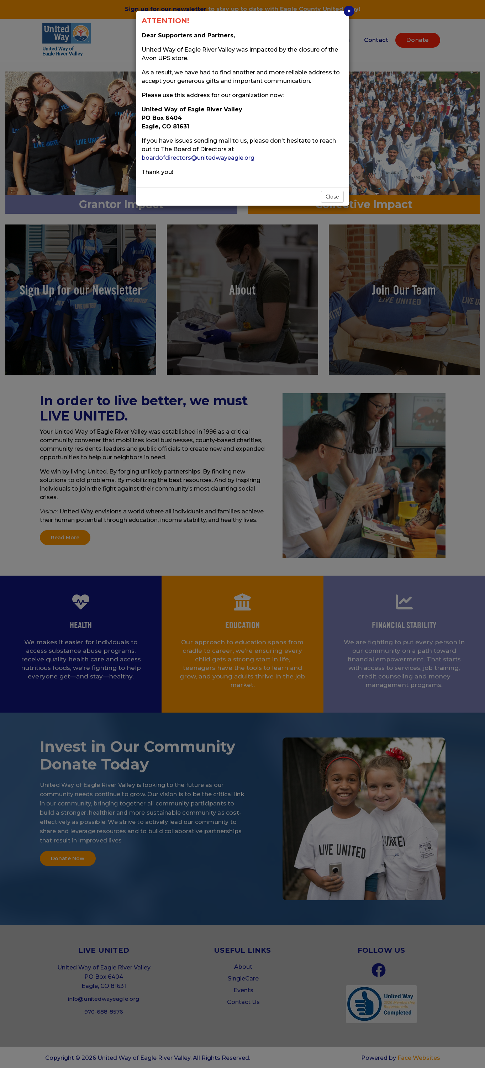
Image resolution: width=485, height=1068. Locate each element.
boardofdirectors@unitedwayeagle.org (198, 157)
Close (332, 197)
